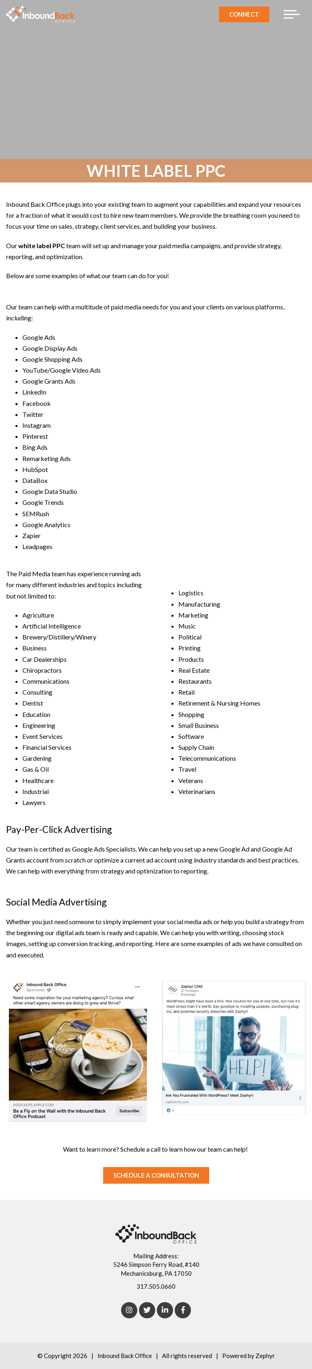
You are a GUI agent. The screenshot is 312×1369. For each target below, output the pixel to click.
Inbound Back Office (125, 1355)
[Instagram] (129, 1310)
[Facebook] (183, 1310)
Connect (244, 14)
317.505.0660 (156, 1286)
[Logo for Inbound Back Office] (40, 14)
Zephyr (265, 1355)
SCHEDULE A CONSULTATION (156, 1175)
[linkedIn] (165, 1310)
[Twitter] (147, 1310)
